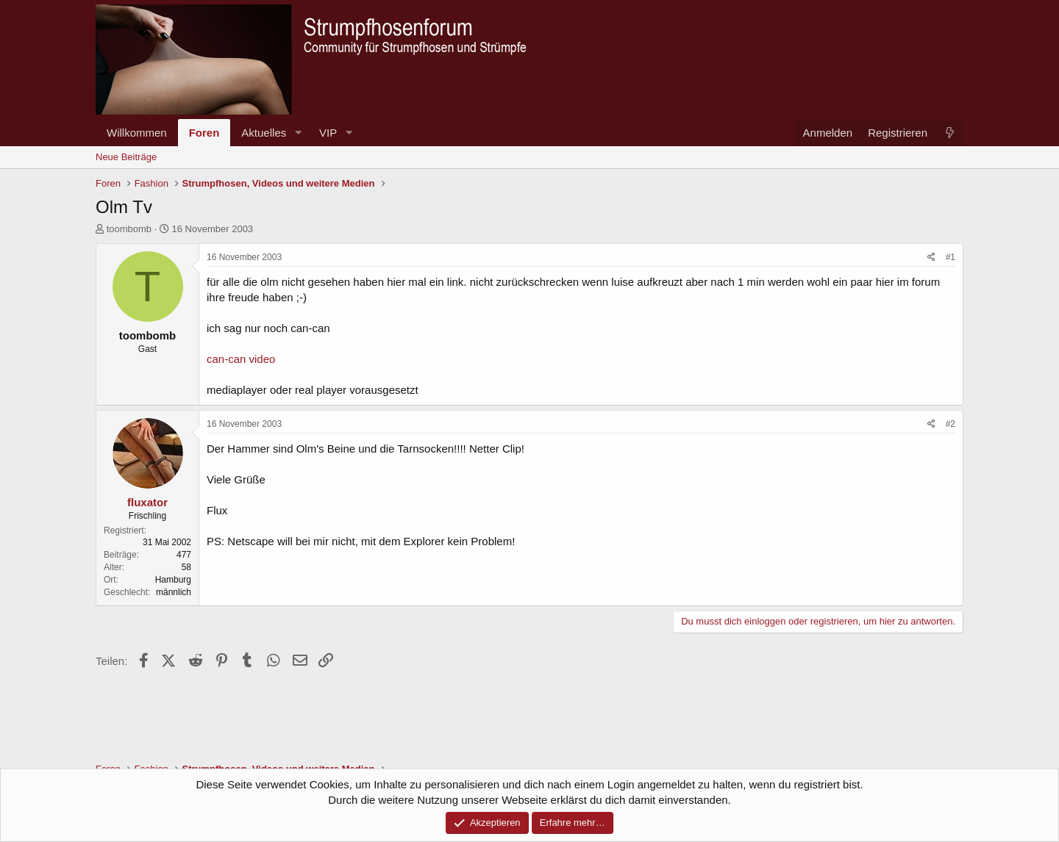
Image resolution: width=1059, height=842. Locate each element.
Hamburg (173, 580)
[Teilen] (931, 257)
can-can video (241, 359)
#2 (950, 424)
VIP (328, 132)
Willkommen (137, 132)
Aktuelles (263, 132)
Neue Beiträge (126, 156)
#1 (950, 257)
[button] (298, 132)
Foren (204, 132)
